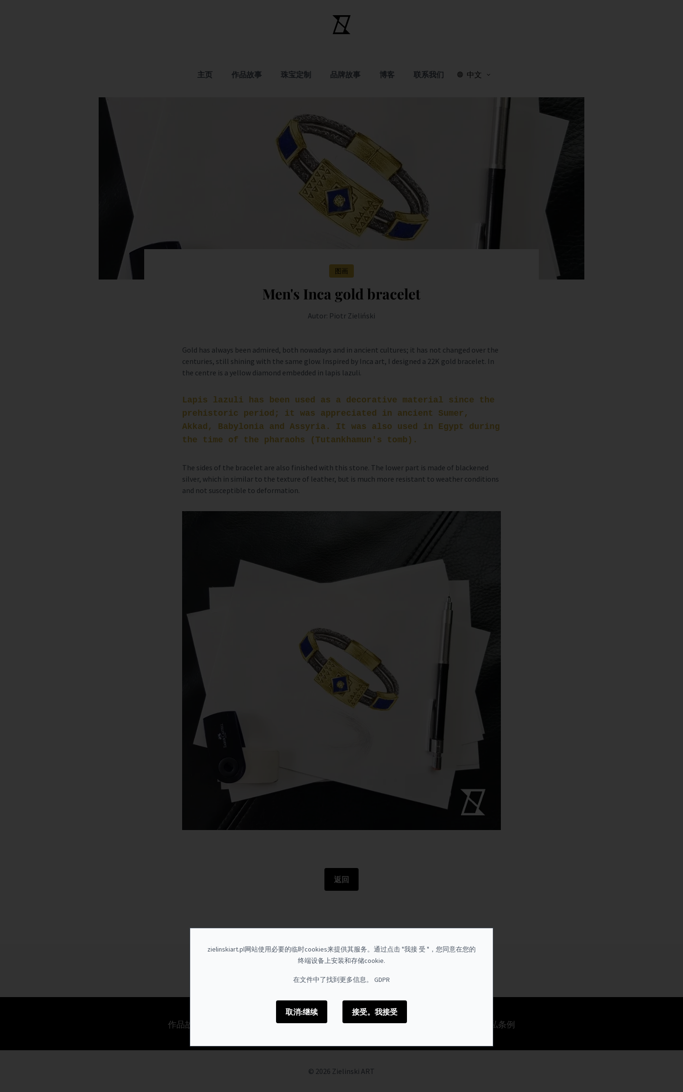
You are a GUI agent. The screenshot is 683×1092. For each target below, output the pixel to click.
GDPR (382, 979)
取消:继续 (302, 1012)
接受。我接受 (374, 1012)
